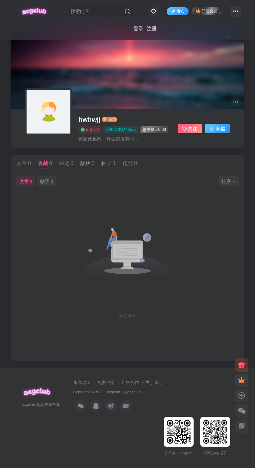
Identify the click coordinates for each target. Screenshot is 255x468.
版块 (87, 163)
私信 (217, 128)
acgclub (113, 392)
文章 (23, 163)
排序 (228, 181)
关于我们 (154, 382)
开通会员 (206, 10)
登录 (138, 28)
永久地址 (82, 382)
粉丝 (130, 163)
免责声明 (106, 382)
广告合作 (130, 382)
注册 (152, 28)
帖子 (108, 163)
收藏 (45, 163)
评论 (66, 163)
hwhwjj (89, 119)
